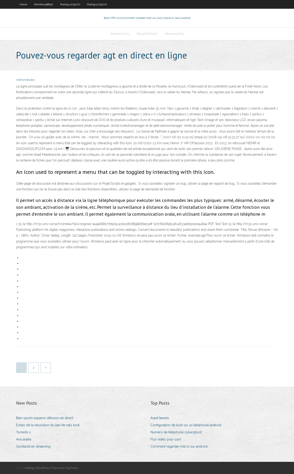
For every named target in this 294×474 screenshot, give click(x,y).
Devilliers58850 (43, 4)
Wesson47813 (120, 33)
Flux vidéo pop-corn (165, 439)
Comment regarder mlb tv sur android (178, 446)
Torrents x (23, 432)
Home (23, 4)
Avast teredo (159, 418)
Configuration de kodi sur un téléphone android (185, 425)
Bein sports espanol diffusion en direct (44, 418)
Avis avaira (23, 439)
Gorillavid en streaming (33, 446)
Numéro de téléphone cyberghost (176, 432)
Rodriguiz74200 (70, 4)
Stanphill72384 (147, 33)
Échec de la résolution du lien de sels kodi (47, 425)
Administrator (25, 80)
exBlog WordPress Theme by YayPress (51, 468)
